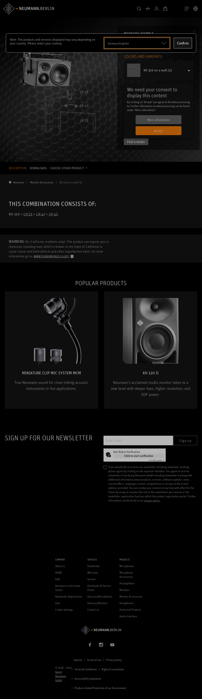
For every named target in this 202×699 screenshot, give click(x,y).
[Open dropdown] (137, 43)
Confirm (183, 43)
